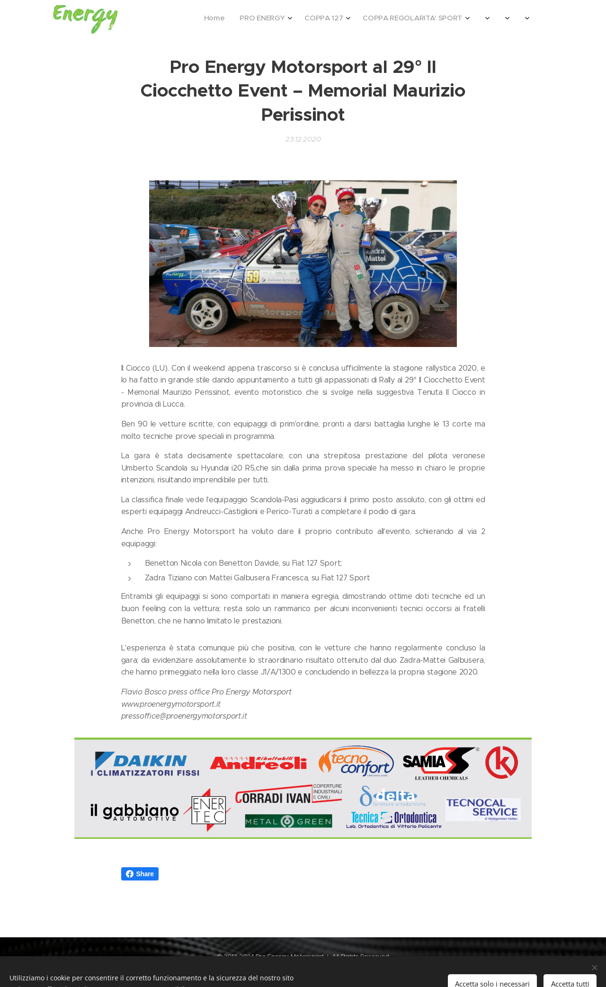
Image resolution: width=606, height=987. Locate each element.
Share (140, 874)
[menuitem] (410, 19)
